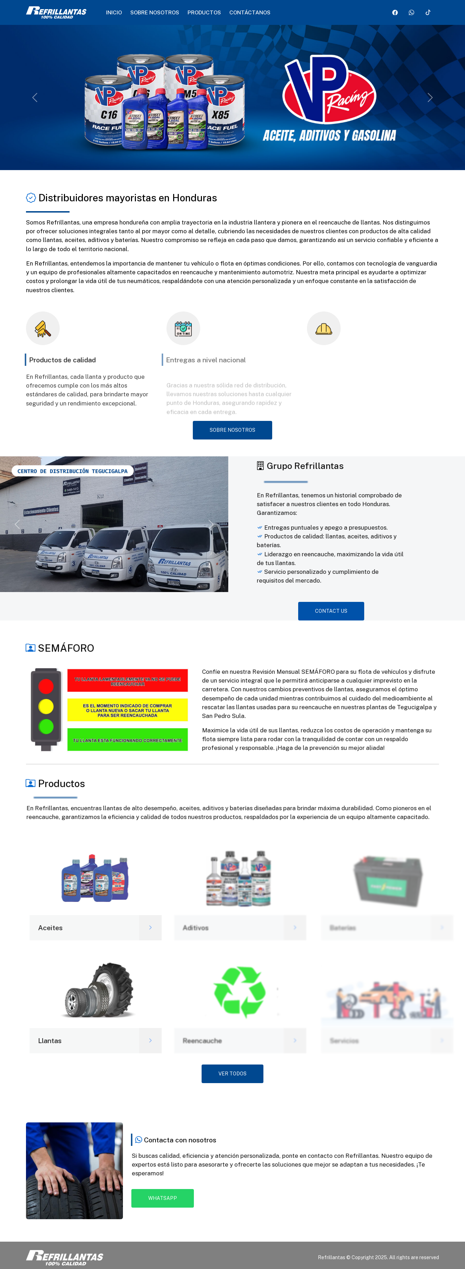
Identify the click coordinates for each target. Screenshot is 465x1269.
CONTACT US (331, 611)
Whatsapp (162, 1198)
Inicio (114, 12)
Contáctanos (249, 12)
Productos (204, 12)
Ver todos (232, 1073)
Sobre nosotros (154, 12)
